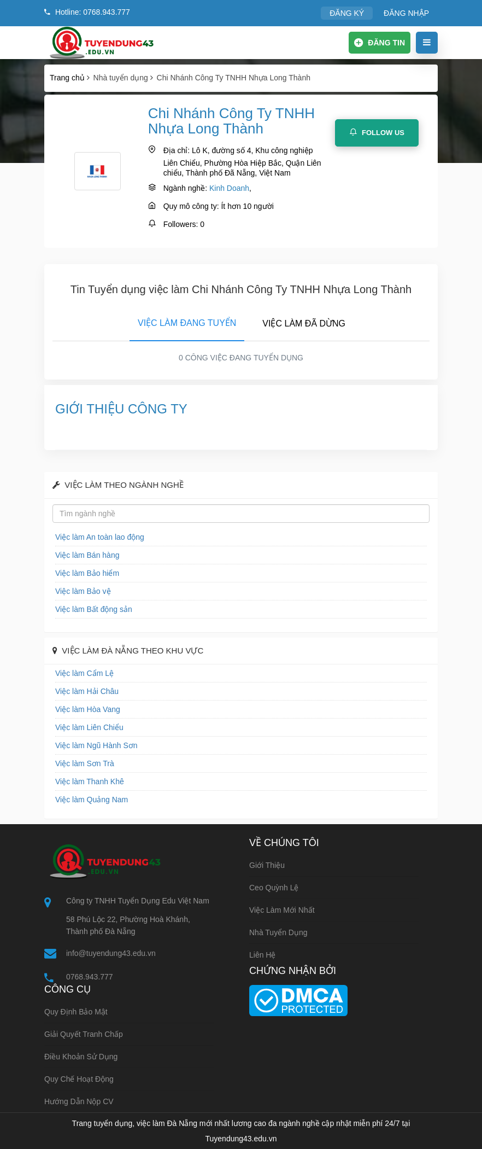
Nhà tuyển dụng (278, 932)
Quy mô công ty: (191, 206)
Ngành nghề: (185, 188)
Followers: (180, 224)
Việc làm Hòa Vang (87, 709)
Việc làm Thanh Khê (89, 781)
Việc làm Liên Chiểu (89, 727)
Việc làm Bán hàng (87, 555)
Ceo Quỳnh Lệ (274, 887)
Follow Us (376, 132)
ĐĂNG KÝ (347, 13)
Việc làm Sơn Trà (84, 763)
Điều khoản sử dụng (80, 1056)
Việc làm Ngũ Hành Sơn (96, 745)
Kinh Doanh (229, 188)
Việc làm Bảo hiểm (87, 573)
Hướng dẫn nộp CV (79, 1101)
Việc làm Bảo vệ (83, 591)
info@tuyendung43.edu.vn (111, 953)
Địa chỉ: (176, 150)
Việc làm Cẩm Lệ (84, 673)
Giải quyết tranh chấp (83, 1034)
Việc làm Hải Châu (87, 691)
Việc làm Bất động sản (93, 609)
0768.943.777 (89, 976)
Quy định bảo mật (76, 1011)
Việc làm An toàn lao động (99, 537)
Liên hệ (262, 954)
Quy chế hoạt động (79, 1079)
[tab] (187, 321)
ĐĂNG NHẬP (406, 13)
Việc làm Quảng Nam (91, 799)
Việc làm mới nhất (282, 910)
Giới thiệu (267, 865)
